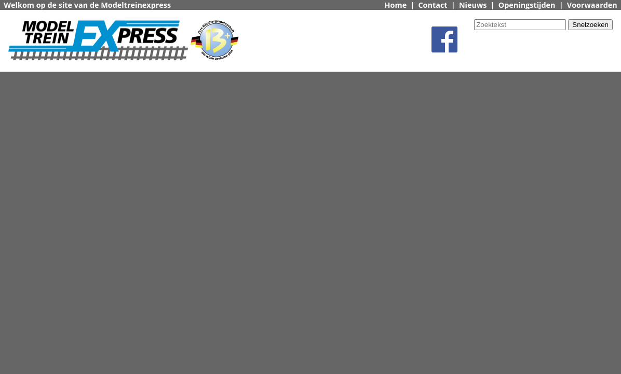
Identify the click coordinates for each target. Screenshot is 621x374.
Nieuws (473, 5)
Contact (432, 5)
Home (396, 5)
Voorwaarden (592, 5)
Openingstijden (527, 5)
